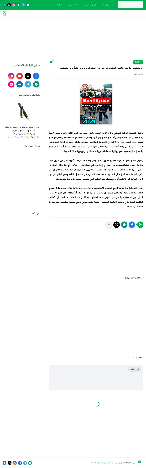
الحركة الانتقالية (110, 13)
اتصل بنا (59, 4)
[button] (132, 224)
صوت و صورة (62, 13)
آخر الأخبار (138, 62)
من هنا (15, 133)
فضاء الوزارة (138, 13)
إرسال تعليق (134, 369)
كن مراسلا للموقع (90, 4)
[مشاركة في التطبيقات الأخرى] (109, 224)
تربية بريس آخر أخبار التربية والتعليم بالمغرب (107, 463)
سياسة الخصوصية (73, 4)
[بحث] (4, 13)
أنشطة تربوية (75, 13)
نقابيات (121, 13)
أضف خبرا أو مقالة (107, 4)
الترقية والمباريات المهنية (92, 13)
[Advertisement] (73, 40)
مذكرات (129, 13)
